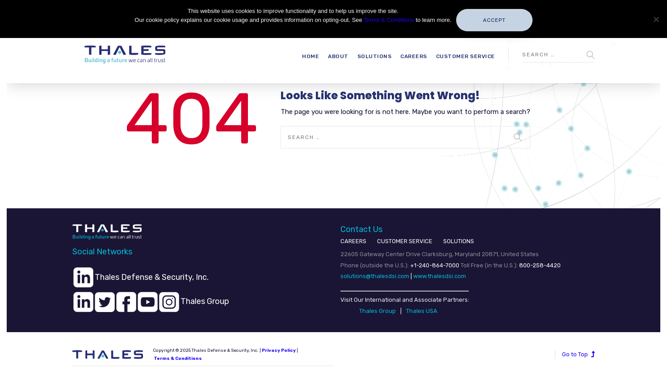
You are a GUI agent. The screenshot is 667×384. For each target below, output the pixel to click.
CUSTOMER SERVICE (404, 241)
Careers (413, 56)
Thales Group (377, 311)
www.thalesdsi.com (439, 276)
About (338, 56)
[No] (655, 19)
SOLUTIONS (458, 241)
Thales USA (421, 311)
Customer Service (465, 56)
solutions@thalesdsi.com (374, 276)
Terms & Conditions (178, 358)
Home (310, 56)
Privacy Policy (279, 350)
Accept (494, 20)
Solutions (374, 56)
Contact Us (361, 229)
